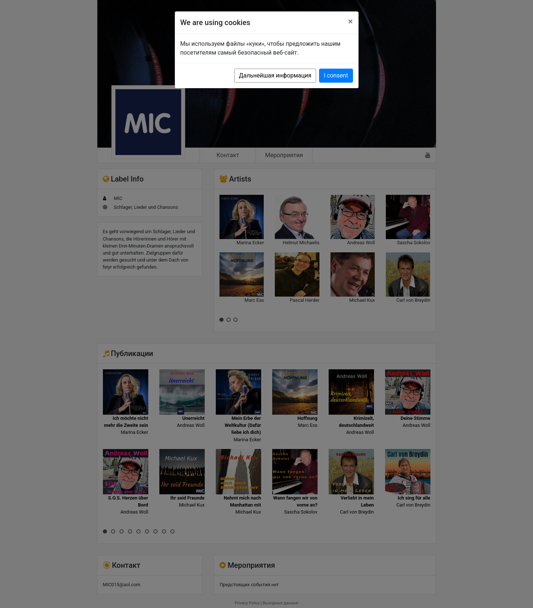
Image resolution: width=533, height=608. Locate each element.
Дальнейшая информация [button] (275, 75)
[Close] (351, 21)
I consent (336, 75)
